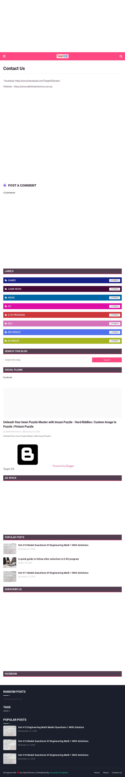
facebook (7, 377)
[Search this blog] (47, 359)
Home (97, 772)
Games (64, 280)
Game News (64, 289)
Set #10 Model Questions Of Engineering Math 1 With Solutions (53, 545)
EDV (64, 323)
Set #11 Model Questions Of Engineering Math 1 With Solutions (53, 573)
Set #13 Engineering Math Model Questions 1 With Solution (51, 727)
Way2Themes (28, 772)
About (106, 772)
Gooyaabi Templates (59, 772)
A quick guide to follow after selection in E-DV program (48, 559)
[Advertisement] (62, 26)
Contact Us (117, 772)
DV (64, 306)
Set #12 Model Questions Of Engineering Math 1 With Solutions (53, 741)
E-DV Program (64, 315)
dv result (64, 340)
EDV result (64, 332)
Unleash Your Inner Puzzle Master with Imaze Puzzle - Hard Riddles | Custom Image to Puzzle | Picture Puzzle (59, 424)
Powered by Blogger (38, 466)
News (64, 297)
